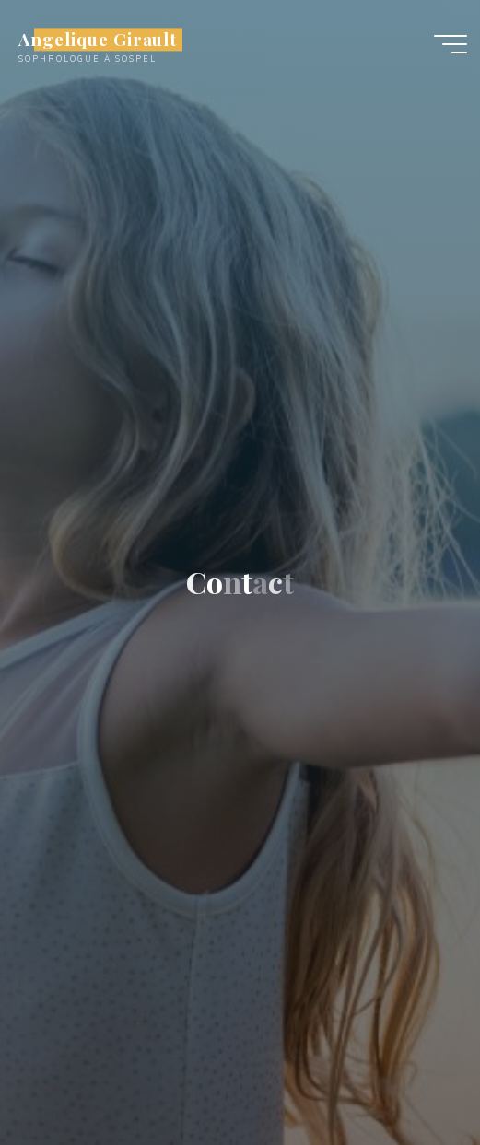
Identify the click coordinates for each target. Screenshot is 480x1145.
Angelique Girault (97, 39)
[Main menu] (450, 44)
